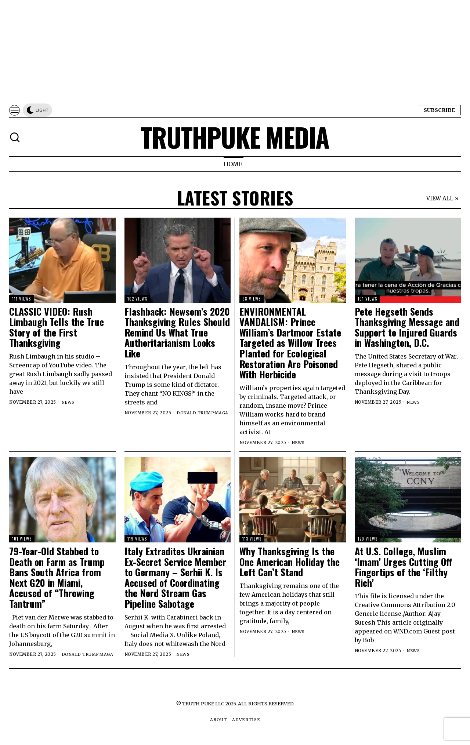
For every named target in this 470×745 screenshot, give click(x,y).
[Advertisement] (220, 51)
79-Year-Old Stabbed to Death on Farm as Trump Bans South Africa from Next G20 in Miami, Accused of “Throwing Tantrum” (57, 577)
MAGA (222, 412)
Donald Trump (195, 412)
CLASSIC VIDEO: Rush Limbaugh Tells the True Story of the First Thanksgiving (56, 327)
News (68, 402)
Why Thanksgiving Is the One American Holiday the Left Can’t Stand (289, 562)
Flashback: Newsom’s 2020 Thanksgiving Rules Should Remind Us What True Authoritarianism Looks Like (177, 332)
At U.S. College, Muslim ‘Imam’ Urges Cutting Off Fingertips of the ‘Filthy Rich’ (403, 567)
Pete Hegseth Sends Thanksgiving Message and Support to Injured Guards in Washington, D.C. (407, 327)
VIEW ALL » (442, 198)
